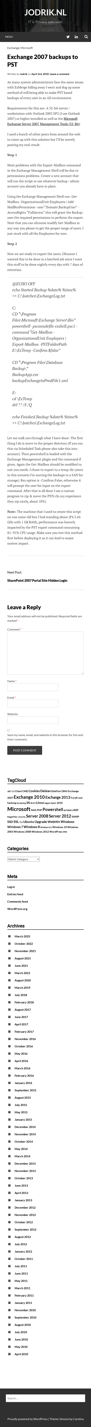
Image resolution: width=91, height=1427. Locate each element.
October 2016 (24, 1046)
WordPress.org (17, 908)
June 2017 (21, 1017)
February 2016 (24, 1075)
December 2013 (25, 1163)
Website (12, 714)
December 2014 (25, 1127)
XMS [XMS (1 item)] (65, 832)
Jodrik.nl (45, 12)
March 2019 (22, 987)
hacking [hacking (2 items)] (11, 802)
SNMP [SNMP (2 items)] (75, 816)
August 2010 (23, 1324)
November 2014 (25, 1134)
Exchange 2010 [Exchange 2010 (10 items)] (29, 797)
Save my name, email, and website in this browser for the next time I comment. (45, 737)
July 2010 (21, 1332)
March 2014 (22, 1156)
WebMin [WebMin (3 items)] (54, 822)
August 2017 (23, 1009)
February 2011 (24, 1295)
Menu (9, 36)
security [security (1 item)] (22, 817)
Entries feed (15, 894)
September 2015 (25, 1090)
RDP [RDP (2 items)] (75, 810)
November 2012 (25, 1214)
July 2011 (21, 1266)
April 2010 (21, 1354)
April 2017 (21, 1024)
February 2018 (24, 1002)
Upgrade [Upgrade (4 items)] (41, 822)
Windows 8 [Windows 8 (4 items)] (32, 827)
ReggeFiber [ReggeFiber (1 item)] (12, 817)
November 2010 (25, 1310)
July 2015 (21, 1105)
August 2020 (23, 980)
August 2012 (23, 1236)
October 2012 (24, 1222)
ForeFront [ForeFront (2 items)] (76, 797)
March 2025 (22, 936)
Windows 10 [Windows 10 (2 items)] (59, 827)
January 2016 (23, 1083)
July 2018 (21, 995)
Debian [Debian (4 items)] (45, 791)
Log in (11, 886)
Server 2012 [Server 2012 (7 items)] (60, 816)
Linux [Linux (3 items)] (40, 803)
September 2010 (25, 1317)
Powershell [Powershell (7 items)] (53, 809)
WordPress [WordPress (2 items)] (55, 831)
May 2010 (21, 1346)
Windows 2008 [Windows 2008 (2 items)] (22, 831)
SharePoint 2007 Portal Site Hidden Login (37, 580)
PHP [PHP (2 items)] (39, 810)
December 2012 (25, 1207)
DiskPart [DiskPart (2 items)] (56, 791)
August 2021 (23, 958)
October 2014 (24, 1141)
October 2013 (24, 1178)
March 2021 (22, 973)
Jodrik (23, 73)
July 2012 (21, 1244)
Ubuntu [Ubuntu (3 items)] (28, 822)
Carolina (78, 1419)
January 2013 (23, 1200)
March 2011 (22, 1288)
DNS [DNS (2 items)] (64, 791)
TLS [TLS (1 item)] (21, 822)
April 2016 (21, 1061)
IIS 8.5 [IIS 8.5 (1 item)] (33, 803)
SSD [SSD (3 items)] (10, 822)
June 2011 (21, 1273)
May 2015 (21, 1112)
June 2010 (21, 1339)
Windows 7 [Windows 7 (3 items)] (15, 827)
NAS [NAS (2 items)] (33, 810)
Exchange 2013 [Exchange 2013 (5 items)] (57, 797)
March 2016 (22, 1068)
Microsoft (26, 47)
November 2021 (25, 951)
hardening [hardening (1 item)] (21, 803)
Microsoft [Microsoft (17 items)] (18, 809)
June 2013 (21, 1185)
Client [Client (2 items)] (18, 791)
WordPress (40, 1419)
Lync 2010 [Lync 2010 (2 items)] (57, 802)
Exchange (13, 47)
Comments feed (17, 901)
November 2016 (25, 1039)
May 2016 (21, 1053)
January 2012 (23, 1251)
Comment (14, 629)
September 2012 (25, 1229)
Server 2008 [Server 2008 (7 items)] (37, 816)
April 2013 (21, 1192)
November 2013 (25, 1170)
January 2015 (23, 1119)
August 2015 (23, 1097)
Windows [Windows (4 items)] (67, 822)
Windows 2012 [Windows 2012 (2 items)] (40, 831)
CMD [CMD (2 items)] (25, 791)
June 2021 (21, 965)
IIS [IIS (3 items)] (28, 803)
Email (11, 697)
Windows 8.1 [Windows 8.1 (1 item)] (46, 827)
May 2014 (21, 1149)
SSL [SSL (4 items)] (16, 822)
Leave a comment (59, 73)
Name (11, 681)
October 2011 (24, 1258)
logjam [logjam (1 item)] (47, 803)
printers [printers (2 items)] (68, 810)
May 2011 (21, 1280)
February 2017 (24, 1031)
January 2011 (23, 1302)
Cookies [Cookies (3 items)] (34, 791)
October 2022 (24, 943)
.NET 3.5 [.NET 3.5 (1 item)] (10, 791)
